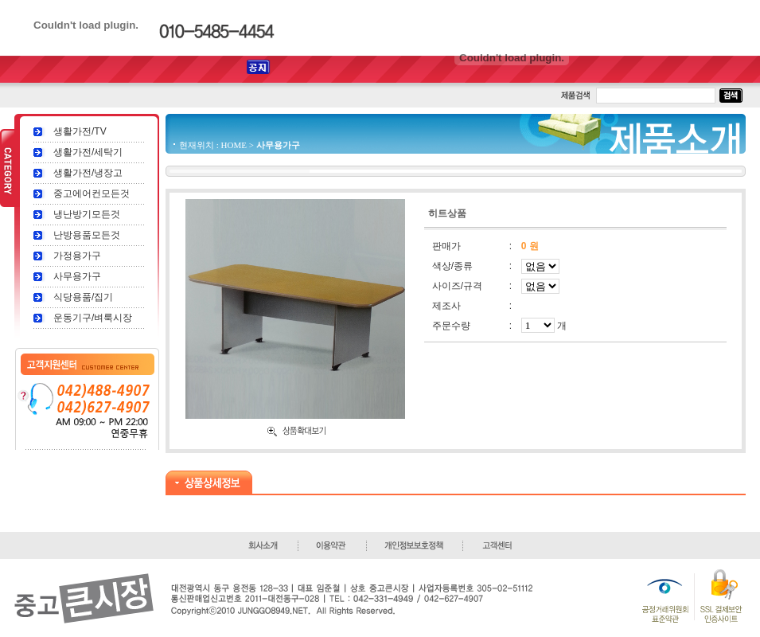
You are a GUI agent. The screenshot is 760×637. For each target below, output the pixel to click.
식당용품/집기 (83, 297)
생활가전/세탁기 (88, 152)
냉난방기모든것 (86, 214)
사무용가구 (77, 276)
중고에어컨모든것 (91, 193)
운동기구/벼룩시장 (92, 317)
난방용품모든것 (86, 234)
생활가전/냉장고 (88, 172)
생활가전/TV (80, 131)
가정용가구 (77, 255)
